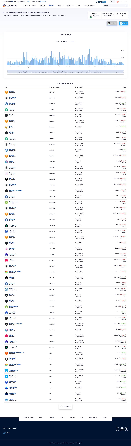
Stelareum (60, 443)
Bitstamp (112, 23)
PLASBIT (6, 432)
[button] (101, 1)
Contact (105, 417)
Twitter (123, 23)
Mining (62, 417)
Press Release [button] (88, 5)
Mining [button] (59, 5)
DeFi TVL (42, 5)
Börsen (51, 5)
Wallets (72, 417)
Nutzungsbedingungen (74, 443)
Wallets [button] (69, 5)
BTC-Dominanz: (7, 1)
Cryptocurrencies (30, 5)
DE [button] (124, 1)
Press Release (93, 417)
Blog (78, 5)
